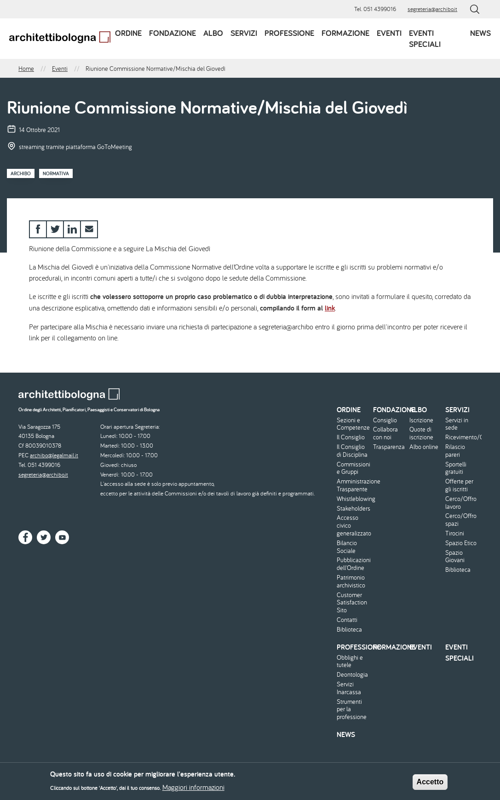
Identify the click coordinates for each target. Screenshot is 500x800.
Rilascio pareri (455, 451)
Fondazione (172, 33)
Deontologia (352, 675)
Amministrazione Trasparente (354, 485)
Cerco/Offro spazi (461, 520)
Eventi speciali (425, 38)
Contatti (347, 620)
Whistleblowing (354, 499)
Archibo (21, 173)
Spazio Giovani (455, 556)
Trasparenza (389, 447)
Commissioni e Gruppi (353, 468)
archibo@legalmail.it (54, 455)
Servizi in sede (456, 424)
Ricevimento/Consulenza (462, 437)
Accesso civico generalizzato (354, 525)
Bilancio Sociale (347, 547)
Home (26, 68)
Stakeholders (353, 508)
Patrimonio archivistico (351, 581)
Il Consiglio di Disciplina (352, 451)
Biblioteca (349, 629)
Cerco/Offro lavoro (461, 503)
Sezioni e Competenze (353, 424)
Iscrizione (421, 420)
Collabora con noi (385, 433)
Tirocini (454, 533)
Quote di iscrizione (421, 433)
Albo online (423, 447)
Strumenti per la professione (352, 709)
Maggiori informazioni (193, 789)
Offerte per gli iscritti (459, 485)
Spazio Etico (461, 543)
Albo (213, 33)
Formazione (345, 33)
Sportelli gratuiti (455, 468)
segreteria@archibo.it (432, 9)
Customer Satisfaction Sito (352, 602)
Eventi (389, 33)
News (480, 33)
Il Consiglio (351, 437)
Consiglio (385, 420)
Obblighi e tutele (350, 661)
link (330, 308)
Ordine (128, 33)
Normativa (56, 173)
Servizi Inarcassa (349, 688)
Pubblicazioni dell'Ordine (354, 564)
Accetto (430, 784)
